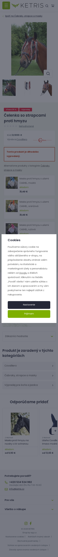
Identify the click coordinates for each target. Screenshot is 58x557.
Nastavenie (29, 305)
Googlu (23, 273)
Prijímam (29, 314)
